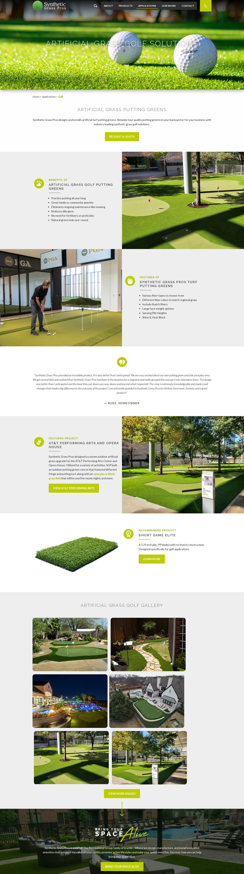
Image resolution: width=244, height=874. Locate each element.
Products (126, 5)
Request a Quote (122, 136)
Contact (188, 5)
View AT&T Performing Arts (74, 488)
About (108, 5)
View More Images (122, 712)
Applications (147, 5)
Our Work (169, 5)
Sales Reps (39, 854)
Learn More (151, 559)
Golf (60, 96)
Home (36, 96)
